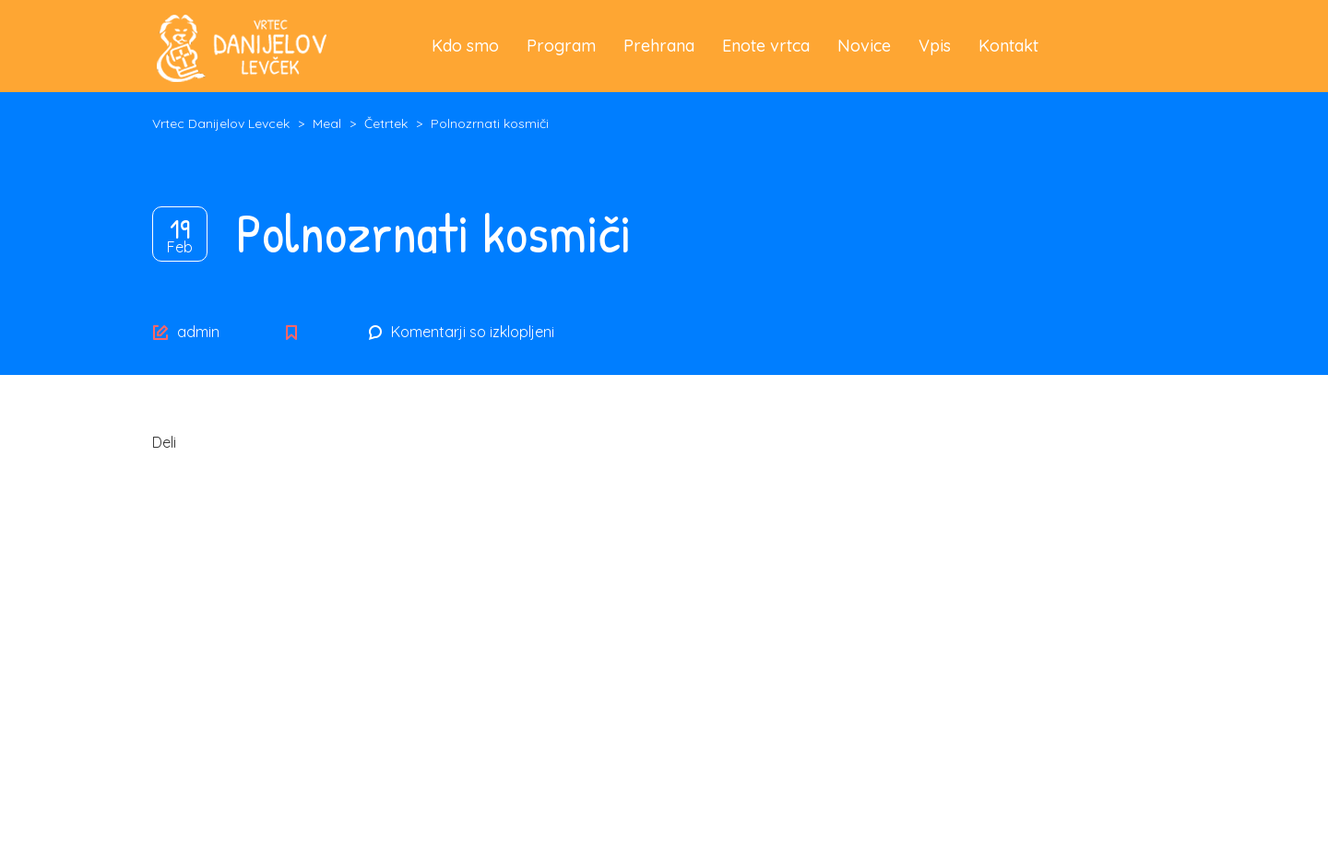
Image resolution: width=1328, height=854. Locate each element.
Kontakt (1008, 45)
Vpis (935, 45)
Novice (864, 45)
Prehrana (658, 45)
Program (561, 45)
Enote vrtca (766, 45)
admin (198, 331)
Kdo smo (465, 45)
